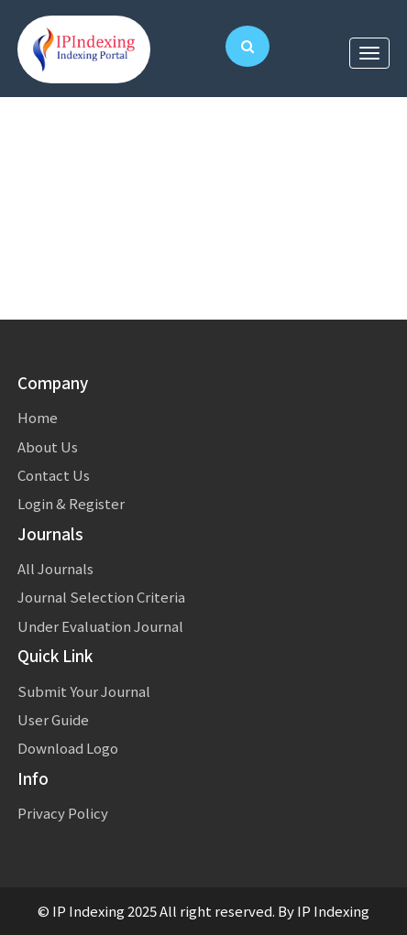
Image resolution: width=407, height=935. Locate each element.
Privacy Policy (62, 812)
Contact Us (53, 474)
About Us (47, 446)
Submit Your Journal (83, 691)
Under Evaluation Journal (100, 626)
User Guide (53, 719)
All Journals (55, 568)
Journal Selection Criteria (101, 596)
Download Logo (67, 747)
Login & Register (71, 503)
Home (37, 417)
